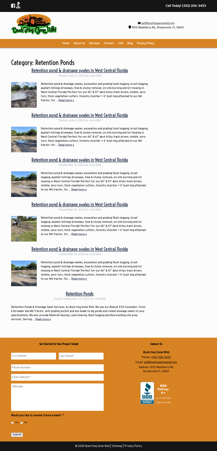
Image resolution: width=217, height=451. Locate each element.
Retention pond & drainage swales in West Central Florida (79, 70)
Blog (130, 43)
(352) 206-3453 (161, 357)
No (25, 422)
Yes (17, 422)
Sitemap (117, 446)
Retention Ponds (79, 294)
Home (65, 43)
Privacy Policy (145, 43)
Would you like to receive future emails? (37, 415)
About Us (79, 43)
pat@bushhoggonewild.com (157, 23)
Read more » (66, 100)
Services (94, 43)
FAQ (120, 43)
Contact (109, 43)
